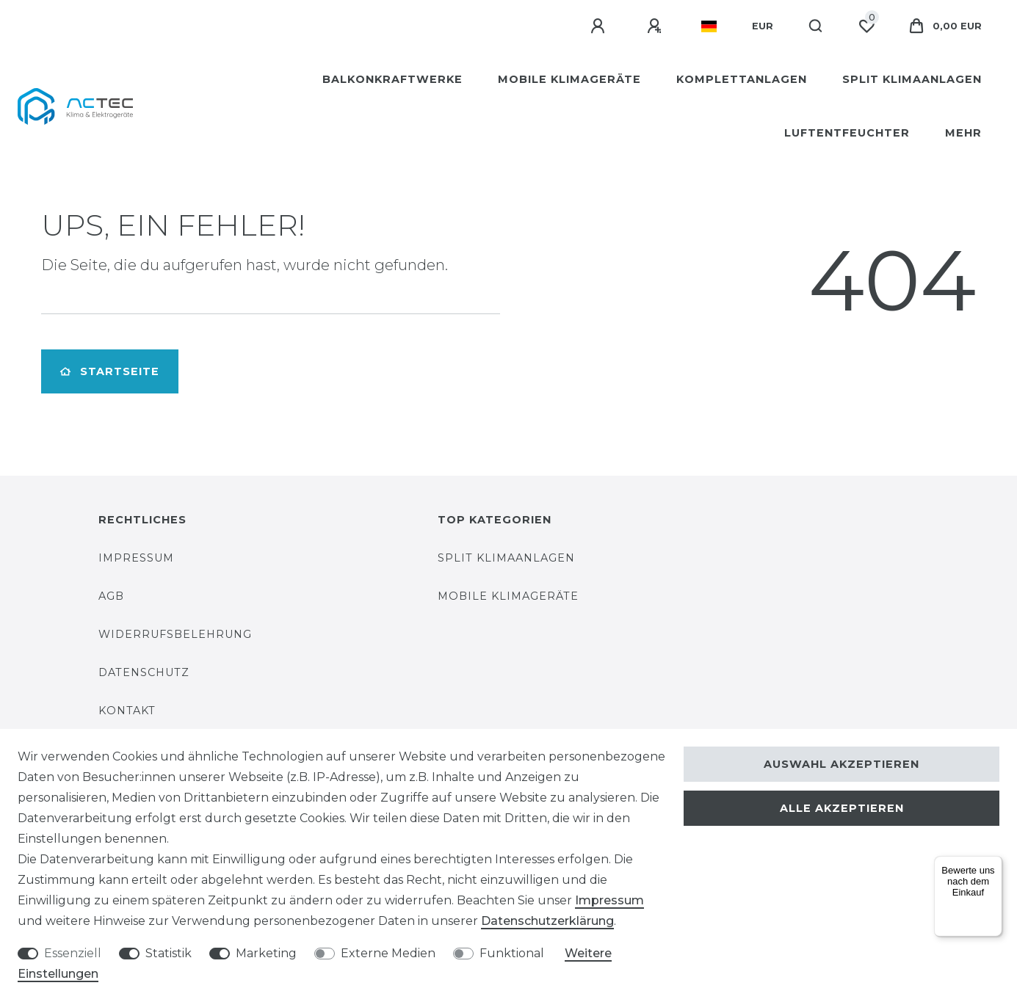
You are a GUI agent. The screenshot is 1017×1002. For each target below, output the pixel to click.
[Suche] (816, 26)
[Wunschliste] (866, 26)
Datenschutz (143, 672)
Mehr (963, 132)
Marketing (266, 953)
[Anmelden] (600, 26)
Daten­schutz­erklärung (547, 921)
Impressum (136, 557)
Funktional (511, 953)
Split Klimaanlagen (912, 79)
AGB (111, 596)
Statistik (168, 953)
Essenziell (72, 953)
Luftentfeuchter (847, 132)
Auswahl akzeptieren (841, 764)
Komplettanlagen (741, 79)
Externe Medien (388, 953)
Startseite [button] (109, 371)
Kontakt (127, 710)
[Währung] (762, 26)
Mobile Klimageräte (569, 79)
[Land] (709, 26)
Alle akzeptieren (842, 808)
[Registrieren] (656, 26)
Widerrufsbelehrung (175, 634)
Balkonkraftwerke (392, 79)
